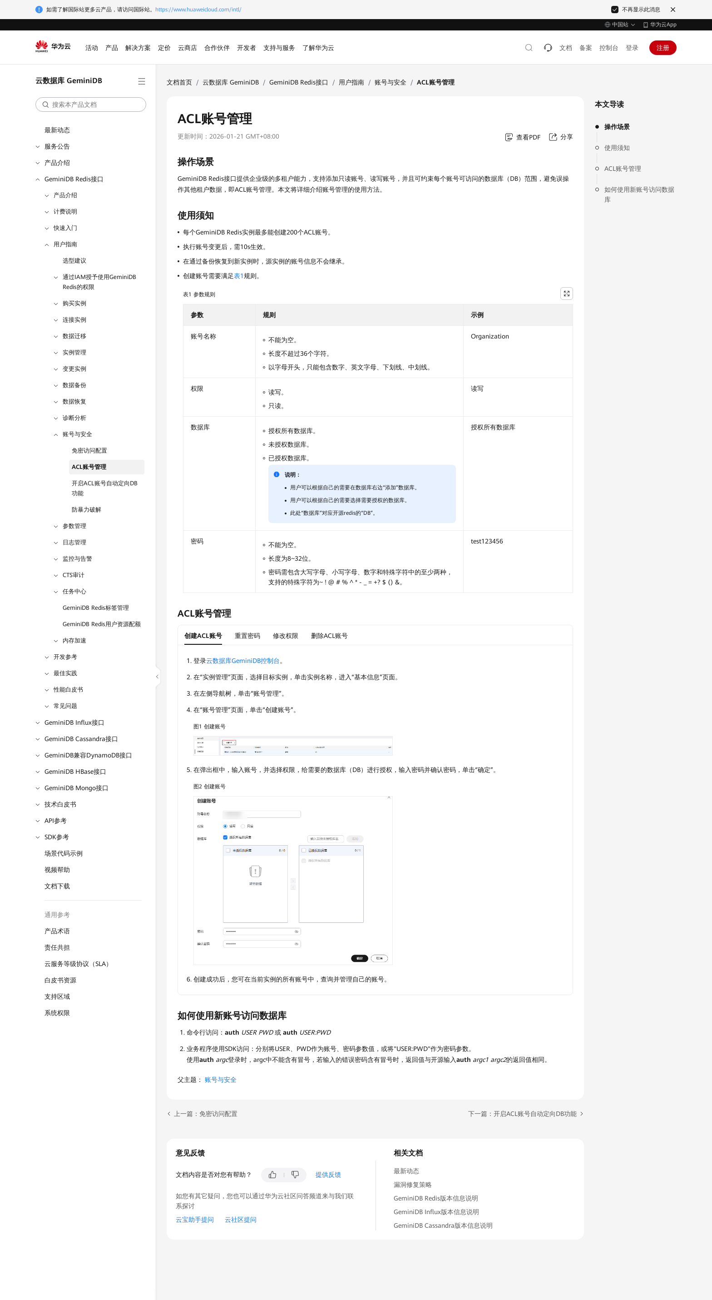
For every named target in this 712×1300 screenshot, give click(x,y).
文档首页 (179, 82)
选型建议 (74, 260)
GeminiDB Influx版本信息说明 (436, 1211)
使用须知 (617, 147)
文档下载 (57, 886)
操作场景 (617, 126)
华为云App (663, 24)
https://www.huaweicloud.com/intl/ (198, 9)
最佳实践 (65, 673)
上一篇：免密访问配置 (205, 1113)
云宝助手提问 (195, 1219)
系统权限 (57, 1012)
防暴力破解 (86, 509)
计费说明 (65, 211)
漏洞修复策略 (413, 1184)
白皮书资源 (60, 980)
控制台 (608, 47)
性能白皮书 (68, 689)
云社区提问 (241, 1219)
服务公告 (57, 146)
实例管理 (74, 352)
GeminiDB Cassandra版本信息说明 (443, 1225)
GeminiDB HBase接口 (75, 771)
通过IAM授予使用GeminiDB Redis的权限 (99, 282)
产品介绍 (57, 162)
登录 (632, 47)
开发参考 (65, 656)
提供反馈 (328, 1174)
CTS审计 (73, 575)
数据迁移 (74, 336)
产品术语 (57, 931)
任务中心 (74, 591)
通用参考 (57, 914)
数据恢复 (74, 401)
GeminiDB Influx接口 (74, 722)
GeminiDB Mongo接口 (76, 788)
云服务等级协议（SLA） (78, 963)
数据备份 (74, 385)
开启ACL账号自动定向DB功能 (105, 488)
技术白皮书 (60, 804)
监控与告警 (77, 558)
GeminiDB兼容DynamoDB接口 (88, 755)
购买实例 (74, 303)
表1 (239, 275)
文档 (565, 47)
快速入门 (65, 227)
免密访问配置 (89, 450)
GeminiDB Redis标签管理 (96, 607)
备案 (585, 47)
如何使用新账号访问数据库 (639, 194)
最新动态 (57, 130)
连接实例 (74, 319)
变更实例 (74, 368)
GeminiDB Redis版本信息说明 (436, 1198)
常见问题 (65, 705)
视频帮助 (57, 869)
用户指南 (65, 244)
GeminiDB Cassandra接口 (81, 738)
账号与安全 (77, 434)
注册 (663, 47)
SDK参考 (56, 837)
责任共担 (57, 947)
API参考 (55, 820)
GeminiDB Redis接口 (74, 179)
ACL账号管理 (89, 466)
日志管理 (74, 542)
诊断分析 (74, 417)
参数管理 (74, 526)
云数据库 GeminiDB (231, 82)
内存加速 (74, 640)
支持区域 (57, 996)
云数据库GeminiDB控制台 (243, 660)
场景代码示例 (63, 853)
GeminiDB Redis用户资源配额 (102, 624)
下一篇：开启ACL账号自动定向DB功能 (522, 1113)
